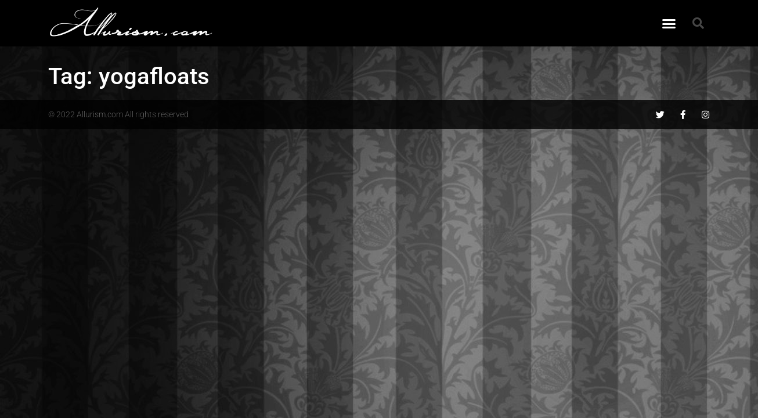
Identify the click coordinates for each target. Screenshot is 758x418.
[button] (669, 23)
